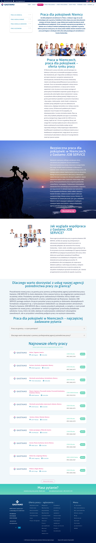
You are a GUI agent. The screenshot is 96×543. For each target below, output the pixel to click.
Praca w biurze (59, 525)
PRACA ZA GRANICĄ (16, 15)
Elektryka (33, 507)
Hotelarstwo (34, 513)
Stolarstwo (57, 515)
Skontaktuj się (68, 211)
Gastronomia (34, 510)
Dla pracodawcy (79, 507)
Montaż (44, 528)
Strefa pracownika (62, 4)
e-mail (47, 491)
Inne (31, 518)
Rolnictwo (57, 518)
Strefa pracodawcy (49, 4)
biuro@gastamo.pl (13, 523)
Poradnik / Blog (81, 4)
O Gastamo (77, 505)
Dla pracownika (79, 510)
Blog (75, 515)
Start (29, 4)
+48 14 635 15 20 (13, 521)
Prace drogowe (35, 520)
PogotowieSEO (71, 540)
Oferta (40, 4)
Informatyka (34, 515)
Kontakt (89, 4)
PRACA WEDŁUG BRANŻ (17, 19)
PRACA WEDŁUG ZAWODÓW (19, 24)
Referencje (77, 518)
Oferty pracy (72, 4)
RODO (76, 528)
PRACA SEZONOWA (16, 28)
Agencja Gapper (50, 540)
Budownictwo (34, 505)
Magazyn (45, 505)
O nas (33, 4)
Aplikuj (83, 354)
